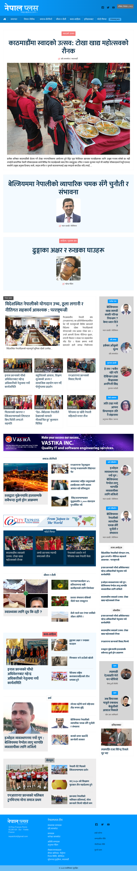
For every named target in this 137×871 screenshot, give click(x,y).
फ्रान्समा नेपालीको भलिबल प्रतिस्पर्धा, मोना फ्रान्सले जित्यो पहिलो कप (80, 799)
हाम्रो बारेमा (98, 833)
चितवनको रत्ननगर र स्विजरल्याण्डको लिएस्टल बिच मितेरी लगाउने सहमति (17, 418)
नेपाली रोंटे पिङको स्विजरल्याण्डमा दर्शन (78, 768)
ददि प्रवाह (113, 339)
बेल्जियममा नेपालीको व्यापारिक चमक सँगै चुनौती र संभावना (68, 188)
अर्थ (49, 698)
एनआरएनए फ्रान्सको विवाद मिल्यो (78, 377)
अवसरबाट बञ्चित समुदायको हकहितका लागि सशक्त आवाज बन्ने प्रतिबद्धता (83, 484)
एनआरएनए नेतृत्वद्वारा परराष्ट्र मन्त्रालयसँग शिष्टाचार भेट (83, 468)
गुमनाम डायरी (111, 363)
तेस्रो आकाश (112, 397)
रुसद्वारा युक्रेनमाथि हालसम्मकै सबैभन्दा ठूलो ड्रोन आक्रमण (23, 498)
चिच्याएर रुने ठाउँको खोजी (81, 658)
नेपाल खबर (8, 298)
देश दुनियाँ (39, 370)
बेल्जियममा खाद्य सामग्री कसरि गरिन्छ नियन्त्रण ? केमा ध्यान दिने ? (110, 316)
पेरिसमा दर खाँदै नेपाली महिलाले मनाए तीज (79, 414)
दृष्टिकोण (113, 462)
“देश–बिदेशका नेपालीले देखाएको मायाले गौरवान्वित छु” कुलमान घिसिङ (47, 418)
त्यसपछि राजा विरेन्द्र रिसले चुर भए (114, 751)
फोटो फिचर (102, 19)
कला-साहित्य (75, 19)
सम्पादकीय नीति (100, 838)
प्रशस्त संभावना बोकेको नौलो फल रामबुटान (81, 599)
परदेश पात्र (112, 301)
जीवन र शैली (61, 19)
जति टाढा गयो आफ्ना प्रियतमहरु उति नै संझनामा (110, 409)
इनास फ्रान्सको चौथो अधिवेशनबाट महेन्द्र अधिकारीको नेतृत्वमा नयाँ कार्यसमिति (17, 381)
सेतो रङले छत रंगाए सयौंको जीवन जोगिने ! (83, 615)
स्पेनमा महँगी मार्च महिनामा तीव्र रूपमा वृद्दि (82, 706)
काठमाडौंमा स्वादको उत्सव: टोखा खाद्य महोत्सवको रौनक (68, 47)
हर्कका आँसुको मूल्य (110, 347)
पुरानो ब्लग (98, 850)
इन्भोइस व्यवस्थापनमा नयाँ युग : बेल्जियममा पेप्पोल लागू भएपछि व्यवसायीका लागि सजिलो (24, 742)
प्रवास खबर (18, 370)
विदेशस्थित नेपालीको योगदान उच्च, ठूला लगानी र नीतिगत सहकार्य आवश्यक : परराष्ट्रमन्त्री (44, 307)
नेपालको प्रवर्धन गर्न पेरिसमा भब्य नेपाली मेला (79, 555)
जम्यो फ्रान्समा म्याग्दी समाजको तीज (46, 555)
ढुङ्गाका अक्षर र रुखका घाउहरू (68, 250)
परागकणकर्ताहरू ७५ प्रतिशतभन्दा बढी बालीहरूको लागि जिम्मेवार (82, 584)
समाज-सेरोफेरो (46, 19)
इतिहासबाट (88, 19)
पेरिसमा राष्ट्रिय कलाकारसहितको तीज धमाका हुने (79, 676)
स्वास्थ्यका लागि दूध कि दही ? (24, 612)
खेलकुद (49, 760)
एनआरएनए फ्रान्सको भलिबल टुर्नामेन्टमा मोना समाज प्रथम (26, 798)
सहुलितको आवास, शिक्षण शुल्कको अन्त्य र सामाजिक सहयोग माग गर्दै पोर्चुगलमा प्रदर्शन (49, 381)
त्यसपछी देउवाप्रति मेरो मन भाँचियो (111, 675)
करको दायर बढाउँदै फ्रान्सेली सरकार (79, 738)
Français (115, 19)
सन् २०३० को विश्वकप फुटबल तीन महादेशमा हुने (80, 783)
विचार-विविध (29, 19)
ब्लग (114, 666)
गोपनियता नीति (100, 844)
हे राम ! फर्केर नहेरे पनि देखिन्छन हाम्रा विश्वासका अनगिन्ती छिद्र (111, 376)
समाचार (14, 19)
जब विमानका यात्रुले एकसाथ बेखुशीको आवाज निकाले (110, 705)
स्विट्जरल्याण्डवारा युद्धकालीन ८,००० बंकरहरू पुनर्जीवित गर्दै (83, 501)
